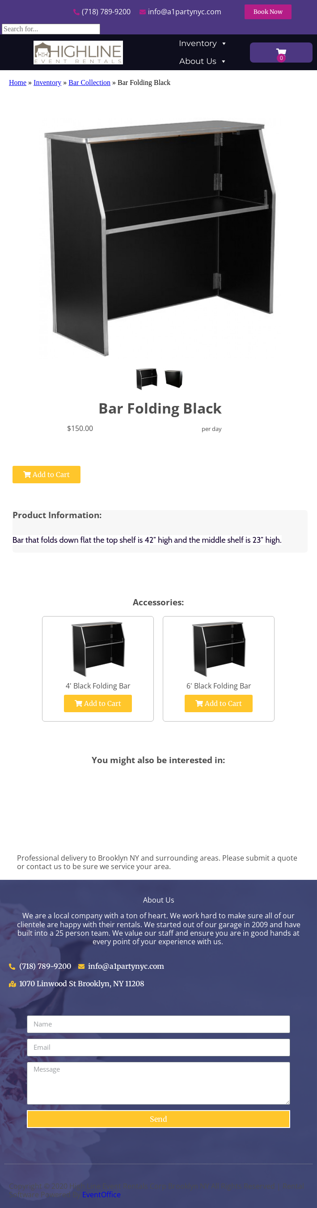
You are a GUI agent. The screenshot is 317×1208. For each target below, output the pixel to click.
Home (17, 82)
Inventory (203, 43)
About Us (203, 61)
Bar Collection (89, 82)
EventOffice (101, 1195)
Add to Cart (46, 474)
